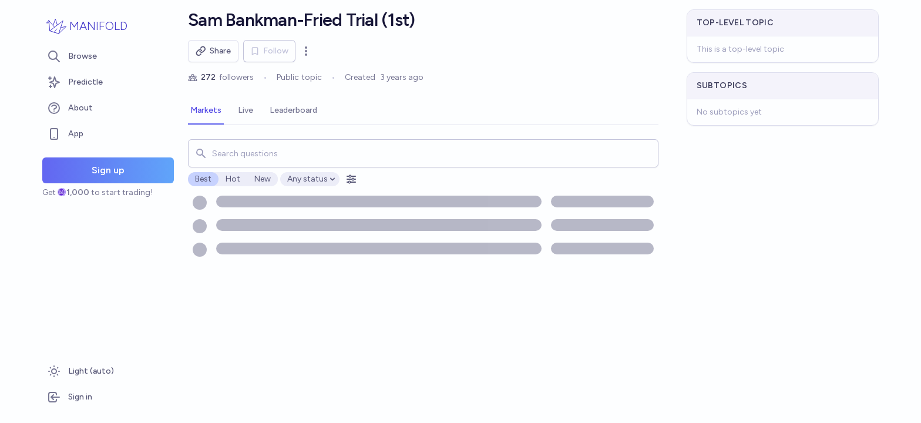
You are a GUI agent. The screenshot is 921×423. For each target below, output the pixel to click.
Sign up (108, 170)
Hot (233, 179)
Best (203, 179)
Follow (269, 51)
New (262, 179)
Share (213, 51)
